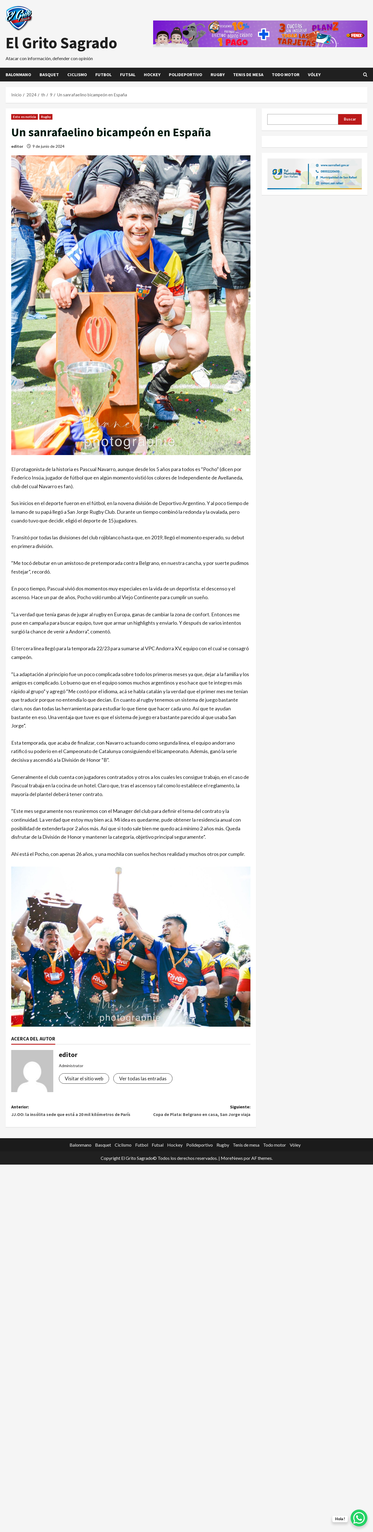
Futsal (127, 74)
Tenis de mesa (248, 74)
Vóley (314, 74)
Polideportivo (185, 74)
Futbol (103, 74)
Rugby (218, 74)
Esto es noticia (24, 117)
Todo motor (286, 74)
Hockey (152, 74)
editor (17, 146)
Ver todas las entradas (144, 1079)
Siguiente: (191, 1112)
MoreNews (232, 1168)
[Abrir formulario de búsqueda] (365, 74)
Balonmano (18, 74)
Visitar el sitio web (84, 1079)
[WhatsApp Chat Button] (359, 1518)
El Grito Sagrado (61, 43)
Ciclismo (77, 74)
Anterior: (71, 1116)
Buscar (350, 119)
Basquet (49, 74)
